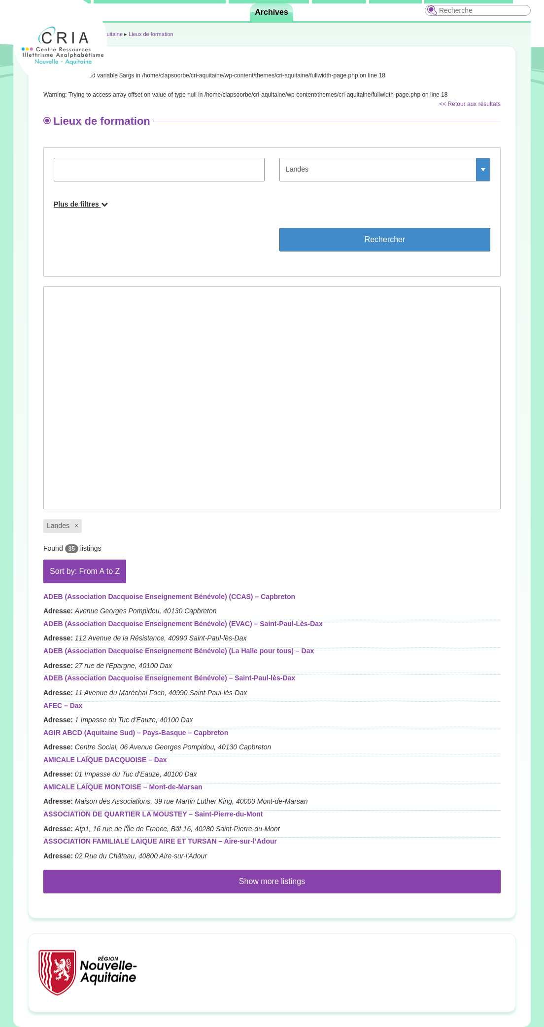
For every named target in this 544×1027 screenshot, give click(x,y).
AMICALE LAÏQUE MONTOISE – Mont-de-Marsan (123, 787)
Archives (271, 12)
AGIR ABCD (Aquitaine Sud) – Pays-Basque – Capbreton (135, 733)
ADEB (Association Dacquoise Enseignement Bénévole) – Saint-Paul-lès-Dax (169, 678)
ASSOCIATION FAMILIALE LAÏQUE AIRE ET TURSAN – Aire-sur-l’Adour (160, 841)
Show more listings (272, 881)
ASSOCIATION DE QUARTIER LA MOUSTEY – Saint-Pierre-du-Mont (153, 814)
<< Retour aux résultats (470, 104)
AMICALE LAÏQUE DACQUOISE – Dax (105, 760)
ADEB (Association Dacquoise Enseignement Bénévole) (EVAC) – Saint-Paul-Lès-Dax (183, 624)
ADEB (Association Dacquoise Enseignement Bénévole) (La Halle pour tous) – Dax (178, 651)
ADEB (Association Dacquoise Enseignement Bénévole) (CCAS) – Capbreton (169, 597)
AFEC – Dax (62, 705)
